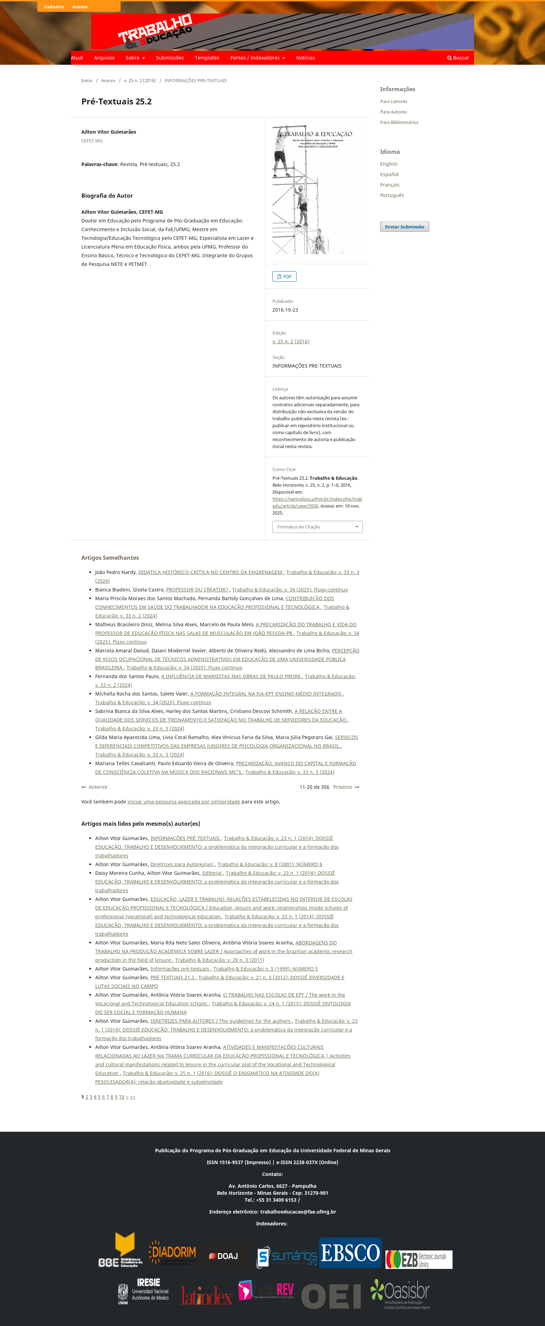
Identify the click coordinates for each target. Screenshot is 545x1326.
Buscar (458, 57)
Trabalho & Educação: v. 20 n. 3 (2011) (219, 960)
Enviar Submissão (404, 226)
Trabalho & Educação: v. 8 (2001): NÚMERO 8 (270, 864)
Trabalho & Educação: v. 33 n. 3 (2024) (139, 728)
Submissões (170, 57)
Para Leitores (393, 101)
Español (389, 174)
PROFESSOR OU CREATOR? (197, 589)
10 (121, 1096)
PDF (287, 276)
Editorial (212, 873)
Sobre (133, 57)
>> (133, 1096)
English (389, 163)
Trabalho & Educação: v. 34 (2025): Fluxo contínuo (290, 589)
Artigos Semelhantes (110, 558)
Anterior (98, 787)
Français (390, 184)
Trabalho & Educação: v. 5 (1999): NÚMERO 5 (265, 968)
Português (392, 195)
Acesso (80, 6)
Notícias (305, 57)
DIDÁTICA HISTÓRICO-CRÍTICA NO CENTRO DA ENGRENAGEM (211, 572)
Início (86, 80)
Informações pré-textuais (181, 968)
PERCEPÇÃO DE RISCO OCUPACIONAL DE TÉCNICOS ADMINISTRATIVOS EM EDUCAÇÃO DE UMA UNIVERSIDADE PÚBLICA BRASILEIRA (227, 659)
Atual (77, 57)
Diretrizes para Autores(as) (183, 864)
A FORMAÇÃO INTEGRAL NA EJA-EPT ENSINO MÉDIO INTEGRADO (266, 693)
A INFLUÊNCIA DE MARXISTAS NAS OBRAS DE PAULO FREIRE (231, 676)
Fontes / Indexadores (255, 57)
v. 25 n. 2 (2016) (140, 80)
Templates (207, 57)
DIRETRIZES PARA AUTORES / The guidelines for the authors (221, 1021)
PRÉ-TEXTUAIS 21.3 (173, 977)
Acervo (108, 80)
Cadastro (54, 6)
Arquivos (104, 57)
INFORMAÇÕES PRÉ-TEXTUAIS (186, 838)
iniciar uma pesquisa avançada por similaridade (184, 801)
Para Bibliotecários (399, 122)
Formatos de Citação (298, 527)
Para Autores (393, 112)
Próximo (342, 787)
